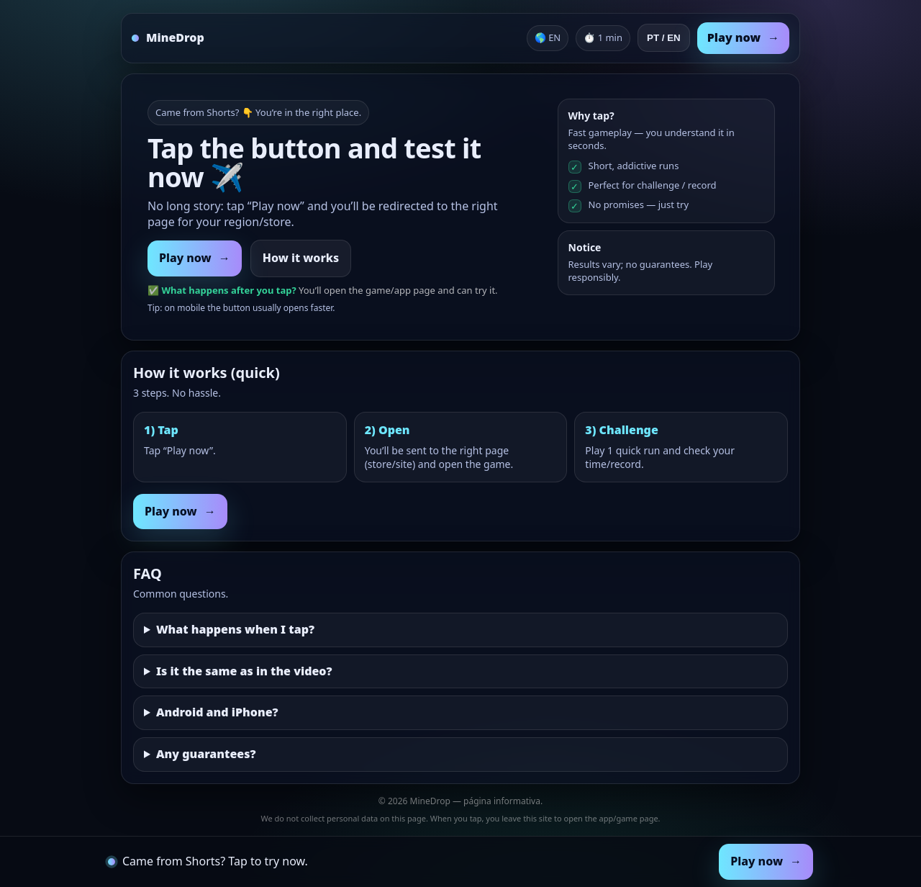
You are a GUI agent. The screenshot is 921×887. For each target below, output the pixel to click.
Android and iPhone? (217, 712)
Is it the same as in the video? (244, 671)
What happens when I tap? (235, 629)
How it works (301, 258)
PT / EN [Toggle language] (664, 37)
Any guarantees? (206, 754)
